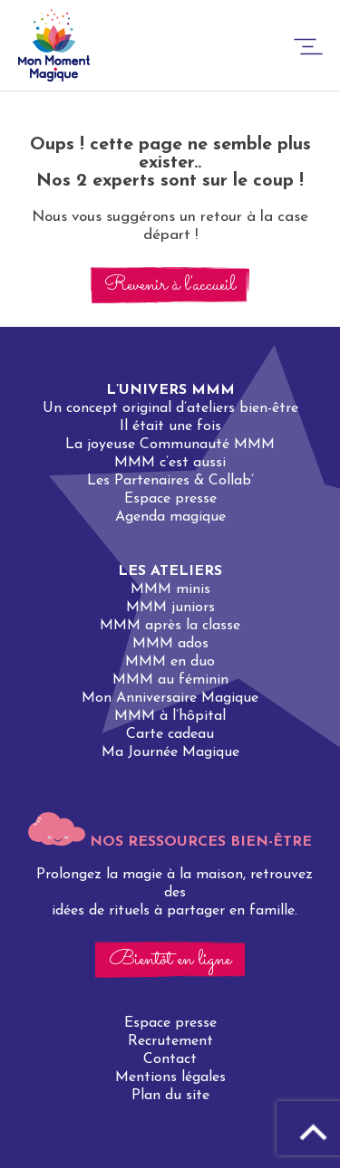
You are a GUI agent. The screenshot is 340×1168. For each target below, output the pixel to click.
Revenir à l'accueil (170, 285)
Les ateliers (170, 571)
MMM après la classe (170, 625)
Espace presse (170, 499)
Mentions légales (170, 1077)
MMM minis (170, 589)
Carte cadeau (170, 734)
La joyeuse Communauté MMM (170, 444)
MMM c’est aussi (170, 462)
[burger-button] (308, 49)
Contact (170, 1059)
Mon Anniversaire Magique (170, 698)
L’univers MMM (170, 390)
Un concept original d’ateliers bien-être (170, 408)
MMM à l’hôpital (170, 716)
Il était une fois (170, 426)
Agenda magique (170, 517)
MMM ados (170, 644)
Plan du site (170, 1095)
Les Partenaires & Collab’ (170, 481)
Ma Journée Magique (170, 752)
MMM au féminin (170, 680)
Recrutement (170, 1041)
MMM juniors (170, 607)
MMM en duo (170, 662)
